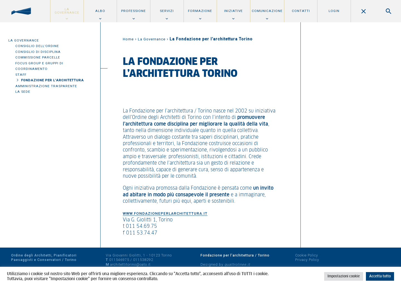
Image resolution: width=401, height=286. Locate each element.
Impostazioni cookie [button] (343, 276)
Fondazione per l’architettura (52, 80)
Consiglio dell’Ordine (37, 46)
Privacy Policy (307, 260)
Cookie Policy (306, 255)
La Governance (67, 10)
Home (128, 39)
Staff (20, 75)
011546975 (119, 260)
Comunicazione (267, 11)
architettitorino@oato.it (130, 264)
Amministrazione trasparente (46, 86)
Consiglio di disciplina (38, 52)
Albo (100, 11)
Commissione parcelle (37, 57)
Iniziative (233, 11)
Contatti (301, 11)
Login (334, 11)
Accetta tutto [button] (380, 276)
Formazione (200, 11)
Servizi (167, 11)
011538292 (143, 260)
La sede (22, 92)
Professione (133, 11)
